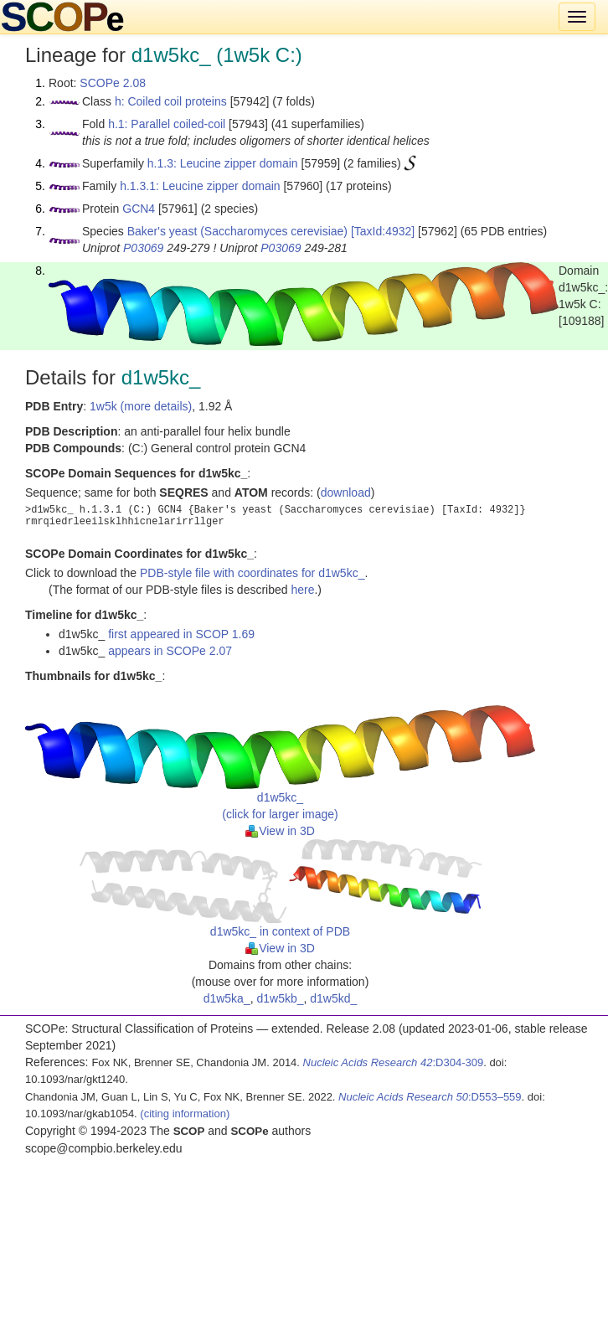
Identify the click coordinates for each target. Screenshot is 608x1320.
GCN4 (138, 208)
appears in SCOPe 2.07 (170, 650)
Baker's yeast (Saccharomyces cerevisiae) (237, 231)
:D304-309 (393, 1062)
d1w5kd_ (333, 998)
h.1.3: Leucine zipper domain (222, 163)
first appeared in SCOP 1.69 (181, 634)
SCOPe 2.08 (113, 83)
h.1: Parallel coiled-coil (166, 124)
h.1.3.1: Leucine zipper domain (200, 186)
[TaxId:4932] (383, 231)
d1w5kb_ (279, 998)
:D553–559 (430, 1097)
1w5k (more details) (141, 406)
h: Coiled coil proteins (171, 101)
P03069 (143, 248)
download (346, 492)
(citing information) (184, 1113)
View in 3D (280, 831)
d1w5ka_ (227, 998)
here (302, 589)
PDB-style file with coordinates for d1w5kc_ (252, 573)
